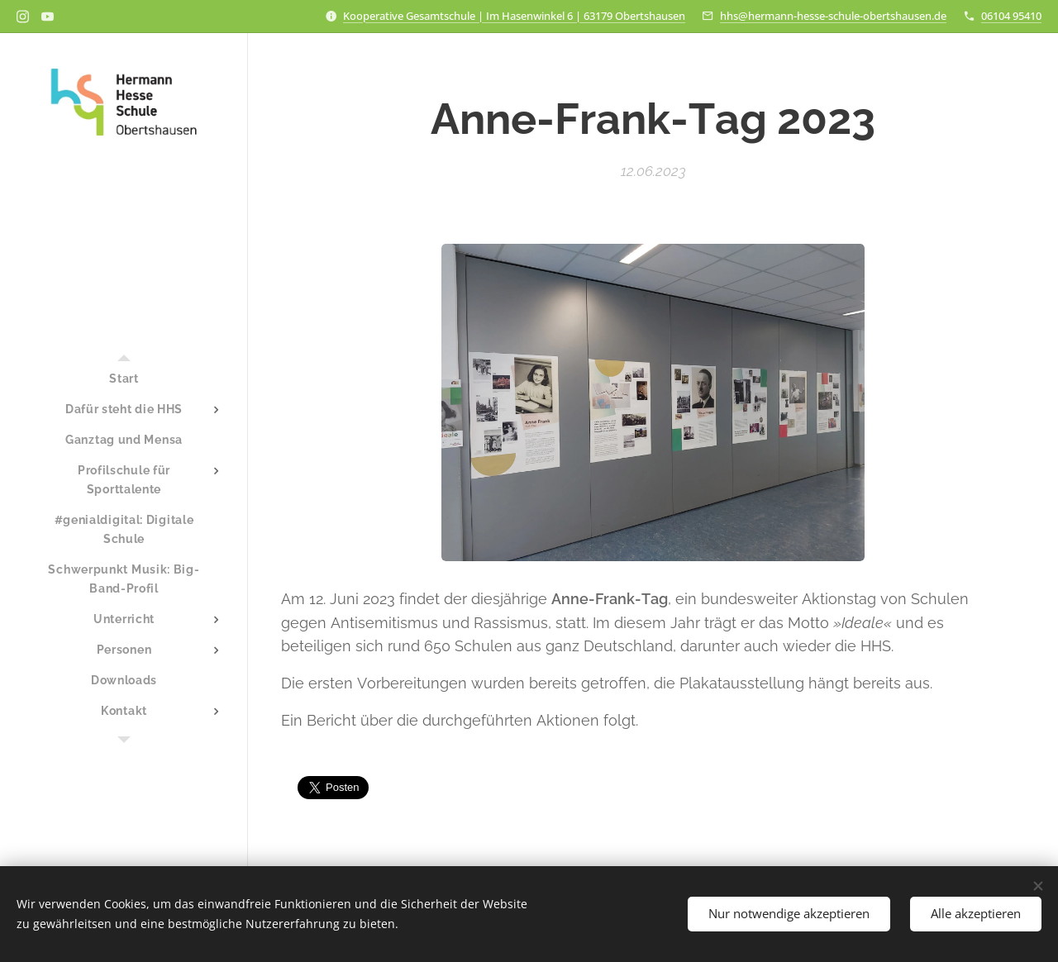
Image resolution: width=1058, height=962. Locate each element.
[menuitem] (124, 378)
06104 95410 (1011, 15)
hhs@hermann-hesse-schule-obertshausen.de (833, 15)
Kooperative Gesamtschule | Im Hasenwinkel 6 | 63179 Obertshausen (514, 15)
